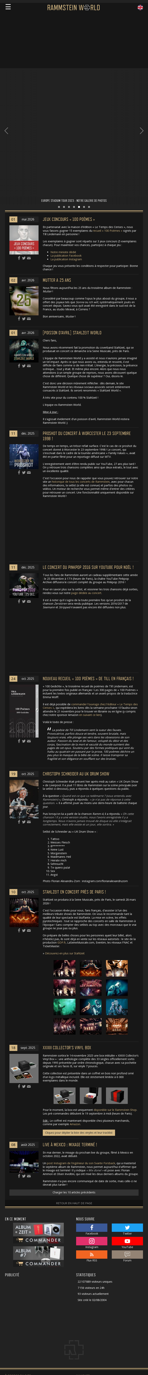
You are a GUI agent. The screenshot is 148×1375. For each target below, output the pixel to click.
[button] (58, 104)
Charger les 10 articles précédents (74, 1090)
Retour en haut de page (74, 1101)
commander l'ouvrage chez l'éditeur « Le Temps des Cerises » (90, 604)
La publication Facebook (66, 153)
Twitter (127, 1127)
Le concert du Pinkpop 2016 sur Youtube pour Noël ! (88, 465)
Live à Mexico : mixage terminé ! (70, 1042)
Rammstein (85, 1296)
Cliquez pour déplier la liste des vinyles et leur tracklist (79, 1030)
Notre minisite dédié (63, 150)
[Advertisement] (74, 41)
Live (80, 1291)
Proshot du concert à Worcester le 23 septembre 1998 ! (87, 334)
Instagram (91, 1141)
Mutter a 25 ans (57, 178)
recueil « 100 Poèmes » (107, 128)
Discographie (86, 1301)
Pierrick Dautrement (17, 1340)
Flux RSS (91, 1154)
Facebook (91, 1127)
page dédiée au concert (86, 491)
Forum (127, 1154)
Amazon (75, 1022)
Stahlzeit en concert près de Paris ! (74, 790)
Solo (80, 1322)
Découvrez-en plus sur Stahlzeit (65, 851)
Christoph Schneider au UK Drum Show (76, 672)
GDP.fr (61, 840)
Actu (80, 1280)
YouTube (127, 1141)
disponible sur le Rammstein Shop (115, 1008)
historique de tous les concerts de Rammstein (81, 379)
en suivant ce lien (90, 613)
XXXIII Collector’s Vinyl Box (67, 945)
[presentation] (6, 79)
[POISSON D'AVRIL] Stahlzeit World (72, 230)
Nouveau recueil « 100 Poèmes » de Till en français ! (88, 576)
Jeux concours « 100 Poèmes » (69, 117)
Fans (81, 1285)
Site (80, 1317)
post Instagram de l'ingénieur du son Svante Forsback (81, 1061)
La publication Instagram (66, 157)
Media (82, 1312)
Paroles (82, 1306)
